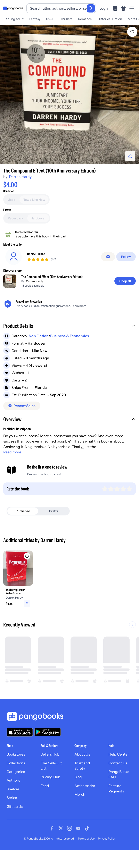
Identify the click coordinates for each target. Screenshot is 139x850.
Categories (16, 771)
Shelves (13, 789)
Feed (45, 786)
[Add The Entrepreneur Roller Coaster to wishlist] (27, 556)
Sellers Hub (50, 754)
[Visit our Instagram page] (69, 828)
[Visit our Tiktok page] (87, 828)
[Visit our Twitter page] (60, 828)
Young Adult (15, 19)
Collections (16, 763)
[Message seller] (109, 256)
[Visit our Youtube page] (78, 828)
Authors (13, 780)
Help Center (118, 754)
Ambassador (84, 786)
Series (12, 798)
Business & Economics (69, 336)
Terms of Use (86, 838)
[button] (69, 326)
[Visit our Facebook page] (51, 828)
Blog (78, 777)
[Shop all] (125, 281)
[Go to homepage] (13, 8)
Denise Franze (36, 254)
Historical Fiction (110, 19)
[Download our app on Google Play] (47, 732)
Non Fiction (39, 336)
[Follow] (126, 256)
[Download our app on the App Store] (20, 732)
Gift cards (15, 806)
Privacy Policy (106, 838)
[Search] (91, 8)
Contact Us (117, 763)
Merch (79, 794)
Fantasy (34, 19)
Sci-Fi (50, 19)
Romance (85, 19)
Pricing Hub (50, 777)
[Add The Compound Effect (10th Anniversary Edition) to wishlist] (132, 32)
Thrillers (66, 19)
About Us (82, 754)
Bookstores (16, 754)
